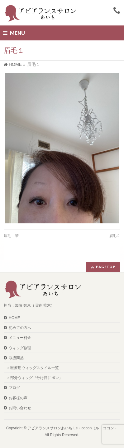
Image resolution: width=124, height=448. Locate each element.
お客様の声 (18, 398)
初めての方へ (20, 328)
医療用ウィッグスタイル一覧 (34, 368)
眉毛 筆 (11, 236)
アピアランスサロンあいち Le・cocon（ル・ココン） (72, 428)
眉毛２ (114, 236)
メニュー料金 (20, 338)
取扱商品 (16, 358)
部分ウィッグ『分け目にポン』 (36, 378)
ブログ (14, 388)
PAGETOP (106, 267)
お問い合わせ (20, 408)
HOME (14, 318)
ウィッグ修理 (20, 348)
